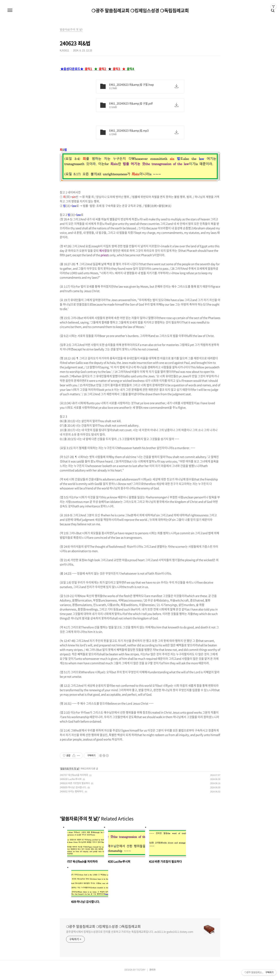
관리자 (152, 969)
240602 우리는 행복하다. (72, 791)
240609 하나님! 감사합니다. (73, 787)
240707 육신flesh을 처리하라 (74, 775)
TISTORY (140, 969)
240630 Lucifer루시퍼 (71, 779)
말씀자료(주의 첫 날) (69, 768)
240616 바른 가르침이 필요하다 (75, 783)
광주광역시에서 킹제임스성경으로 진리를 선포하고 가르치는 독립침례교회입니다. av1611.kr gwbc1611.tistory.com (129, 931)
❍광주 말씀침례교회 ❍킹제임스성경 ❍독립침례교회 (140, 10)
